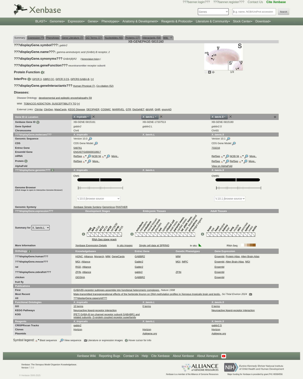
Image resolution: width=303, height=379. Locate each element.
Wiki (166, 37)
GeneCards (118, 256)
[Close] (93, 116)
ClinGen (48, 109)
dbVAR (149, 109)
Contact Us (255, 2)
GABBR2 (140, 256)
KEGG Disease (76, 109)
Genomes (56, 21)
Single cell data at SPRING (154, 245)
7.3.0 (31, 367)
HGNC (79, 256)
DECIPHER (92, 109)
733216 (216, 147)
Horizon (77, 329)
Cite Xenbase (160, 356)
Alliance (88, 256)
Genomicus (108, 207)
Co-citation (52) (105, 85)
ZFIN (78, 272)
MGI (77, 261)
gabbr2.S (217, 325)
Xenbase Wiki (86, 356)
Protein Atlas (233, 256)
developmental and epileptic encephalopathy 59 (65, 97)
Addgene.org (150, 333)
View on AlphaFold (222, 166)
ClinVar (39, 109)
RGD (78, 266)
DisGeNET (138, 109)
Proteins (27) (132, 37)
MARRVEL (118, 109)
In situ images (124, 245)
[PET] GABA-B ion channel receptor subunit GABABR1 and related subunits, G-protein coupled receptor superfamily (106, 316)
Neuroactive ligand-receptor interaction (95, 310)
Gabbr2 (139, 261)
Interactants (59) (151, 37)
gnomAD (167, 109)
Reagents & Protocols (176, 21)
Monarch (99, 256)
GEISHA (80, 277)
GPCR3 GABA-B (80, 79)
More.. (115, 156)
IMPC (185, 261)
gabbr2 (138, 272)
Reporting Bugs (109, 356)
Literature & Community (212, 21)
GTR (128, 109)
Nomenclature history (90, 59)
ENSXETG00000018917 (87, 151)
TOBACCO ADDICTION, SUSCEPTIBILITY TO (50, 103)
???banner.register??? (228, 2)
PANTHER (122, 207)
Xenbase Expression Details (91, 245)
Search (283, 12)
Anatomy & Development (140, 21)
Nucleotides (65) (114, 37)
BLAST (40, 21)
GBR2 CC (48, 79)
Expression (75, 21)
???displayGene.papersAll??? (90, 298)
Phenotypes (109, 21)
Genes (92, 21)
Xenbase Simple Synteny (87, 207)
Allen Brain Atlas (250, 256)
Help (145, 356)
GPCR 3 (37, 79)
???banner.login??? (196, 2)
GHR (157, 109)
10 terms (78, 306)
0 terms (147, 306)
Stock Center (242, 21)
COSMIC (106, 109)
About (207, 356)
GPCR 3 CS (62, 79)
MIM (108, 256)
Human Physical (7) (84, 85)
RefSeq (77, 156)
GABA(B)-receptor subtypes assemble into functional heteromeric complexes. (116, 290)
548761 (77, 147)
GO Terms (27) (94, 37)
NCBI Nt (96, 156)
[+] (92, 79)
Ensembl (219, 256)
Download (262, 21)
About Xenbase (183, 356)
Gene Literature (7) (72, 37)
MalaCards (60, 109)
